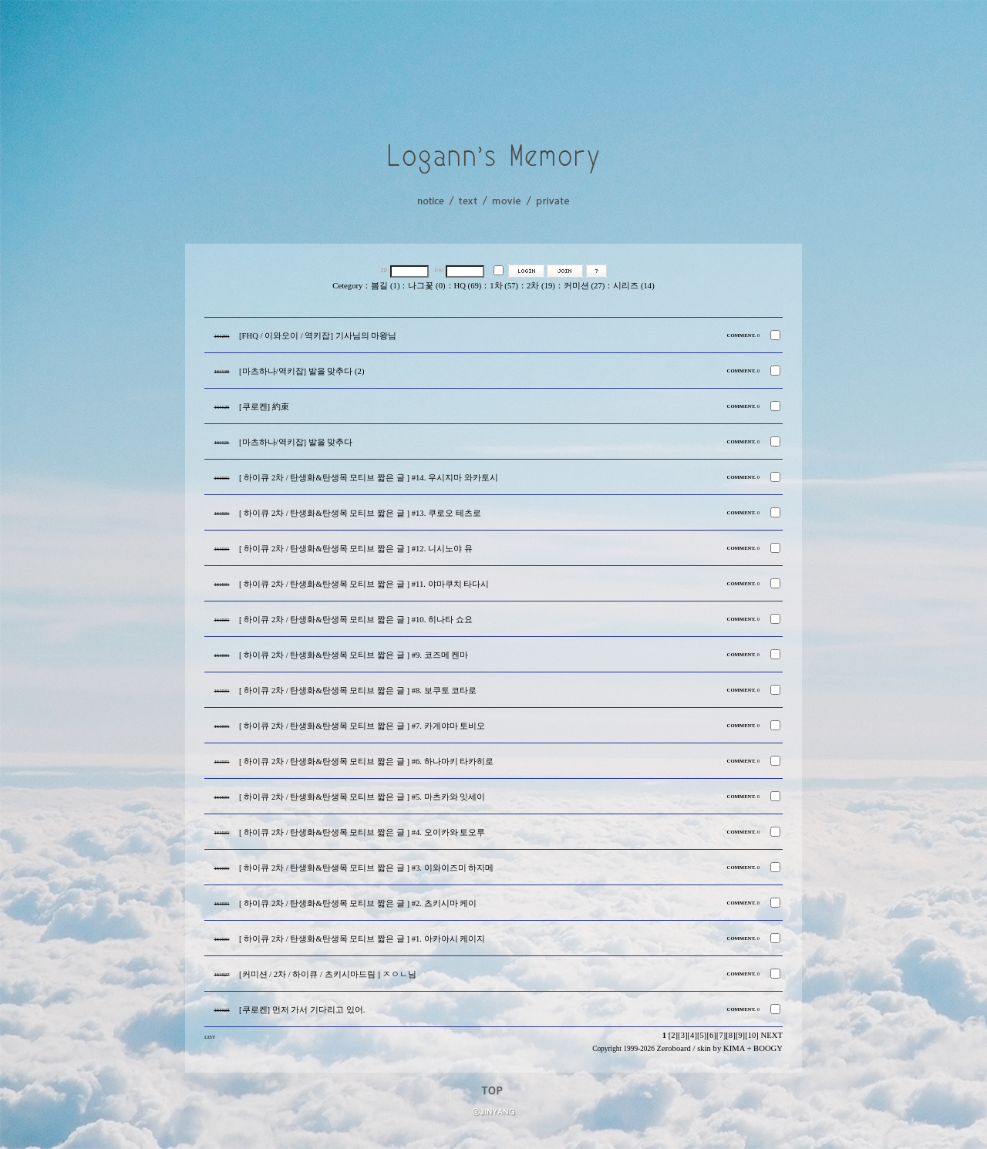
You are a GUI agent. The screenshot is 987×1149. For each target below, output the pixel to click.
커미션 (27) (584, 285)
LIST (209, 1036)
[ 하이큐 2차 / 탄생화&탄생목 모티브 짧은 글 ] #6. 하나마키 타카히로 (366, 761)
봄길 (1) (385, 285)
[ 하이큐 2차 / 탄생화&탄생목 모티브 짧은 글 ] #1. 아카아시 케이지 (362, 939)
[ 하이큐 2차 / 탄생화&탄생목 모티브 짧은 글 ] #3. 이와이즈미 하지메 (366, 868)
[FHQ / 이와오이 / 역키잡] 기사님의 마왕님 (317, 336)
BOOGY (768, 1048)
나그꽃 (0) (426, 285)
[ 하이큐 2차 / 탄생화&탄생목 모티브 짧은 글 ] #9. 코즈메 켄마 (353, 655)
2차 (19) (541, 285)
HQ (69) (468, 285)
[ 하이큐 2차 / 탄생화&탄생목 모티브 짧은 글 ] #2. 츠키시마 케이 (358, 903)
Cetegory (347, 285)
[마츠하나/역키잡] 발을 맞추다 (295, 442)
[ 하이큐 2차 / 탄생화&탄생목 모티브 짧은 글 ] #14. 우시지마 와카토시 (368, 477)
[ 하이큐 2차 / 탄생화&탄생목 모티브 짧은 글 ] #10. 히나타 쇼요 (356, 619)
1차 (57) (504, 285)
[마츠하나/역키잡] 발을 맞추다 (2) (301, 371)
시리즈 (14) (633, 285)
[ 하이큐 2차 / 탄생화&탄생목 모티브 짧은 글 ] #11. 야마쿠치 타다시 (364, 584)
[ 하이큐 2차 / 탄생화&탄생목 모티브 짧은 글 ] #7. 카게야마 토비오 (362, 726)
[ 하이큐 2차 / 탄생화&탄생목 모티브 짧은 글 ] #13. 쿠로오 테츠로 (360, 513)
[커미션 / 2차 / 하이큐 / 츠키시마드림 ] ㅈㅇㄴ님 (327, 974)
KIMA (734, 1048)
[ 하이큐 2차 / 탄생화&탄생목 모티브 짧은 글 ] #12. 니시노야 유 (356, 548)
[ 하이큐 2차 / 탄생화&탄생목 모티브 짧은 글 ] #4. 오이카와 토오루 (362, 832)
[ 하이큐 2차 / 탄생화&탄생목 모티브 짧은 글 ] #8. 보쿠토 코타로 (358, 690)
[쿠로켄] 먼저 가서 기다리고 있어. (302, 1010)
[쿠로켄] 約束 (264, 407)
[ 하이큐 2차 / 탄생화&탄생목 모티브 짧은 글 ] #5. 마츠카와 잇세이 (362, 797)
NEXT (772, 1035)
